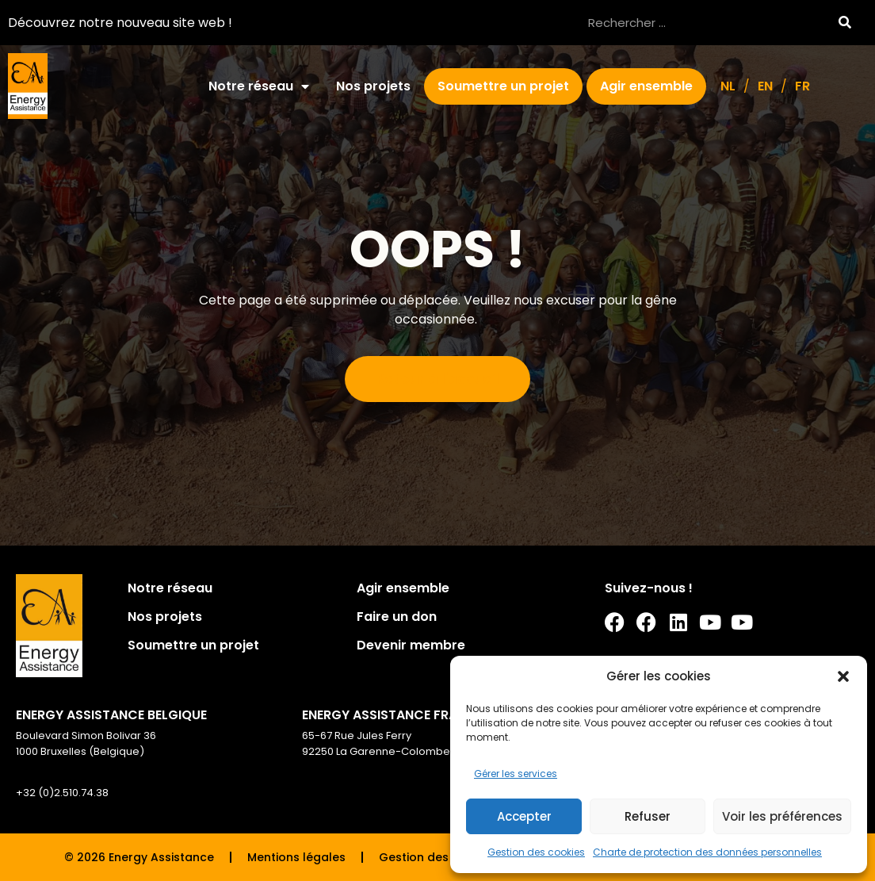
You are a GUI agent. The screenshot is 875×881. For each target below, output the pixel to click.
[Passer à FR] (802, 86)
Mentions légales (296, 857)
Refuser (648, 816)
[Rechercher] (844, 22)
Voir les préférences (782, 816)
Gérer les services (515, 773)
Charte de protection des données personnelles (707, 852)
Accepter (524, 816)
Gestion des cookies (536, 852)
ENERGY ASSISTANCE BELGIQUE (111, 715)
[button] (843, 676)
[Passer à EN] (765, 86)
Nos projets (373, 86)
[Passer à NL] (728, 86)
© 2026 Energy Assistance (139, 857)
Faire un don (397, 616)
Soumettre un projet (503, 86)
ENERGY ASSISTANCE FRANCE (392, 715)
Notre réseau (258, 86)
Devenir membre (411, 645)
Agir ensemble (646, 86)
